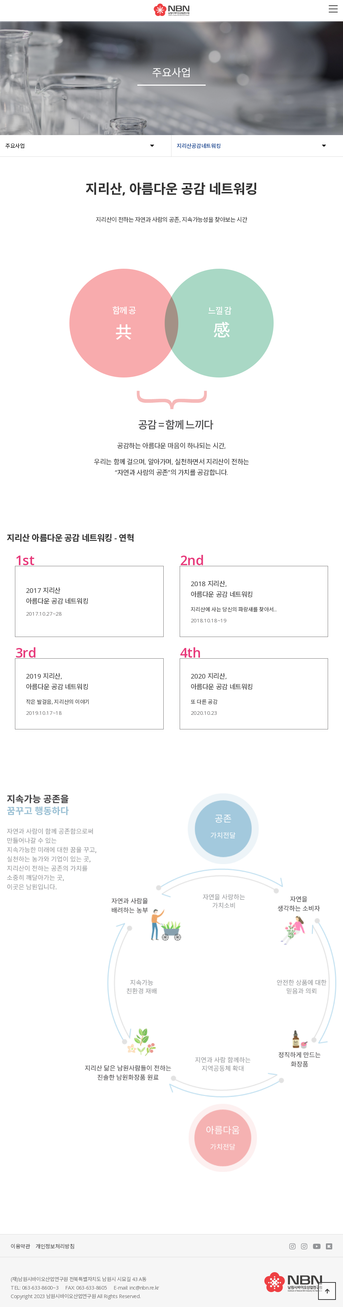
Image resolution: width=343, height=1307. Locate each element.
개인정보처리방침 (55, 1246)
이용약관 (20, 1246)
